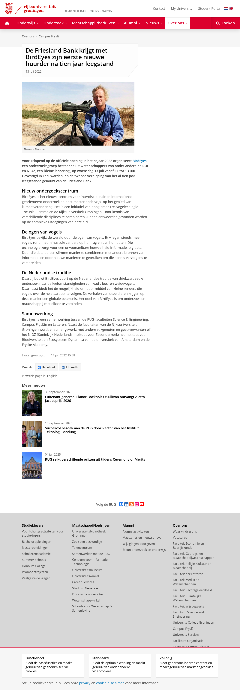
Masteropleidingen (35, 548)
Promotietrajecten (35, 572)
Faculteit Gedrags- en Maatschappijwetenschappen (193, 556)
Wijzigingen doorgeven (139, 544)
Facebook (47, 367)
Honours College (34, 566)
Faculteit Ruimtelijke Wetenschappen (187, 598)
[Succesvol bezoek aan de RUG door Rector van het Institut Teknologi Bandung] (32, 435)
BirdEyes (140, 160)
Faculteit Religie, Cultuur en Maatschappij (192, 566)
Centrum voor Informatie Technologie (90, 562)
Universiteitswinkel (85, 576)
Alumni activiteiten (136, 532)
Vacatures (180, 538)
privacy (84, 683)
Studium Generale (85, 589)
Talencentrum (82, 548)
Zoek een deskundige (87, 542)
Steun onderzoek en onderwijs (144, 550)
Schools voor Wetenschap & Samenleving (92, 608)
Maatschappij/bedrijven (91, 526)
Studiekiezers (33, 526)
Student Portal (209, 8)
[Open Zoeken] (225, 23)
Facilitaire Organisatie (188, 641)
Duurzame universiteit (88, 595)
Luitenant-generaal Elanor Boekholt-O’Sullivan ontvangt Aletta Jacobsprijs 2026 (95, 399)
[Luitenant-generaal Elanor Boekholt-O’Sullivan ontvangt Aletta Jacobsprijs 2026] (32, 403)
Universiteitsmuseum (87, 570)
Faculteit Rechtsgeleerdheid (192, 590)
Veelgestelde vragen (36, 578)
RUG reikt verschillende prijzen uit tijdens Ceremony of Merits (95, 459)
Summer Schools (34, 560)
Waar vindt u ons (185, 532)
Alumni (128, 526)
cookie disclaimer (110, 683)
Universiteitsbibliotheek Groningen (89, 534)
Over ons (28, 36)
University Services (186, 635)
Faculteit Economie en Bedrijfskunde (188, 546)
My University (181, 8)
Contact (159, 8)
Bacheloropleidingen (36, 542)
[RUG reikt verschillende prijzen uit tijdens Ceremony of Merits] (32, 466)
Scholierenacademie (36, 554)
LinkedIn (72, 367)
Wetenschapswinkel (86, 601)
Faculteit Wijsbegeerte (188, 607)
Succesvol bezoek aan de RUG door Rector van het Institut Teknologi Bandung (92, 430)
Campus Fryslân (50, 36)
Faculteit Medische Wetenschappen (186, 582)
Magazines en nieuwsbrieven (143, 538)
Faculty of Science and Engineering (188, 614)
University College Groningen (193, 623)
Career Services (83, 582)
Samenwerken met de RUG (91, 554)
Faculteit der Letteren (188, 574)
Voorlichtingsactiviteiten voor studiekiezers (43, 534)
